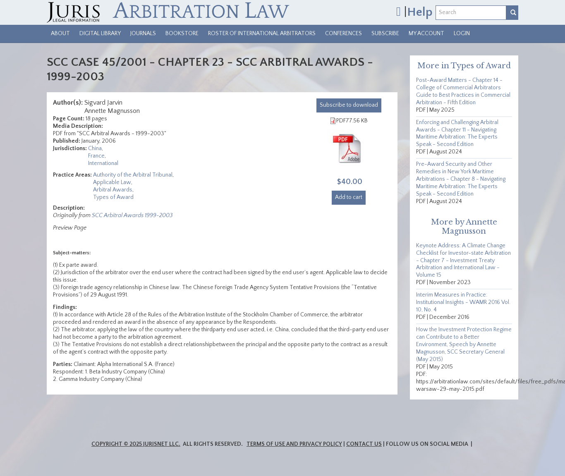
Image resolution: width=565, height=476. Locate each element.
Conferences (343, 33)
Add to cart (348, 197)
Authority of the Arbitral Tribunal (132, 175)
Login (462, 33)
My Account (426, 33)
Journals (143, 33)
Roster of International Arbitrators (262, 33)
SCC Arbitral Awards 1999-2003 (132, 215)
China (95, 148)
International (103, 163)
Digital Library (100, 33)
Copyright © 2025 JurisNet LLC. (135, 444)
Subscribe (385, 33)
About (60, 33)
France (96, 156)
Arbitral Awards (112, 190)
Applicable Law (112, 182)
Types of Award (113, 197)
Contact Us (364, 444)
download (349, 105)
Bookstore (182, 33)
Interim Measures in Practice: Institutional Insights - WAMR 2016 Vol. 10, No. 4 (463, 302)
